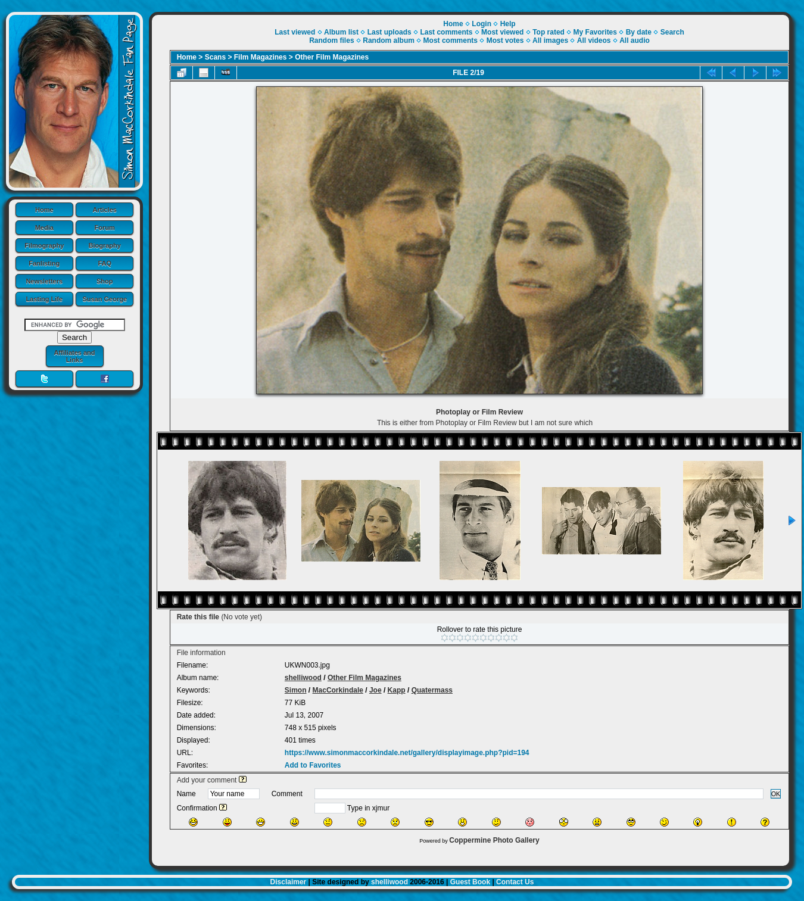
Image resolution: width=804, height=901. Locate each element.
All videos (594, 40)
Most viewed (502, 32)
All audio (634, 40)
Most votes (505, 40)
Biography (105, 245)
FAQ (104, 263)
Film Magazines (260, 57)
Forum (105, 227)
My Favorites (595, 32)
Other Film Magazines (332, 57)
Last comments (446, 32)
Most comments (450, 40)
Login (481, 24)
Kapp (397, 690)
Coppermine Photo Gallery (494, 840)
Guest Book (470, 882)
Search (672, 32)
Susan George (104, 299)
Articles (105, 209)
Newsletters (44, 281)
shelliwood (303, 678)
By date (639, 32)
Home (44, 209)
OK (776, 793)
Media (44, 227)
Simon (296, 690)
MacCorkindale (338, 690)
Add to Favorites (313, 765)
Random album (389, 40)
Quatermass (432, 690)
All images (550, 40)
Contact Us (515, 882)
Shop (104, 281)
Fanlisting (44, 263)
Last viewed (295, 32)
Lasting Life (44, 299)
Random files (331, 40)
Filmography (44, 245)
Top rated (548, 32)
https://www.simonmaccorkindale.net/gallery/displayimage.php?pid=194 (407, 753)
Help (508, 24)
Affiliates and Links (74, 356)
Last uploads (389, 32)
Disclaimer (288, 882)
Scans (215, 57)
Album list (341, 32)
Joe (375, 690)
